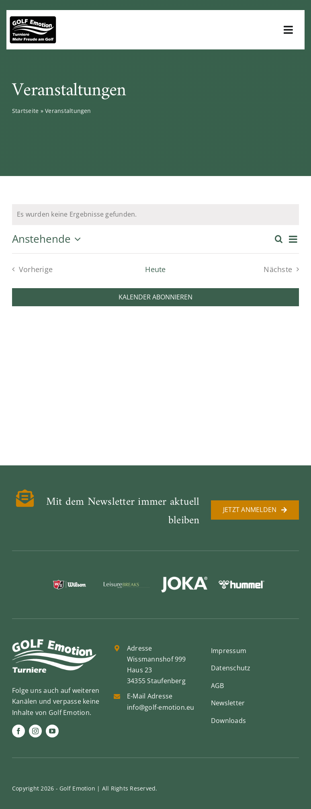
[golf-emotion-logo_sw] (33, 19)
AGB (217, 685)
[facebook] (18, 731)
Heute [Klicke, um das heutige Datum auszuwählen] (155, 269)
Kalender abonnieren (155, 297)
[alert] (155, 214)
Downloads (228, 720)
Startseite (25, 111)
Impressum (228, 650)
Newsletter (228, 702)
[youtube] (52, 731)
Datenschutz (231, 668)
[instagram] (35, 731)
